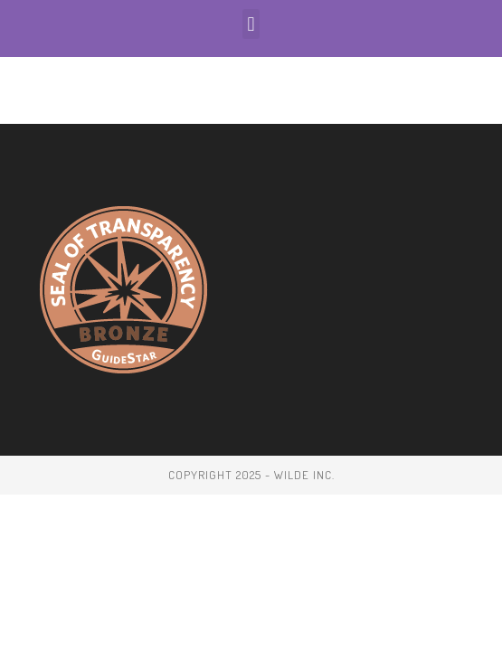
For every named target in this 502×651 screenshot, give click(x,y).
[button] (251, 24)
